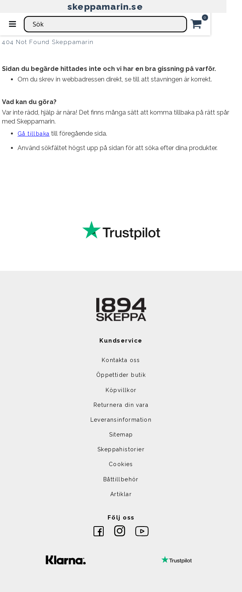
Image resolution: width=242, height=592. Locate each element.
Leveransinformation (121, 420)
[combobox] (105, 24)
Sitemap (121, 434)
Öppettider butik (121, 375)
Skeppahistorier (121, 449)
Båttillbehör (121, 479)
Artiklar (121, 494)
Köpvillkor (121, 390)
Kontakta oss (121, 360)
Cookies (121, 464)
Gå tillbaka (33, 134)
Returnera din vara (121, 405)
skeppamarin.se (105, 6)
